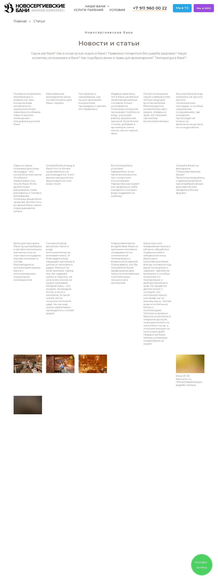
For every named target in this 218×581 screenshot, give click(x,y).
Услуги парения (88, 10)
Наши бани (95, 6)
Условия (117, 10)
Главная (20, 21)
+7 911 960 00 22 (150, 8)
